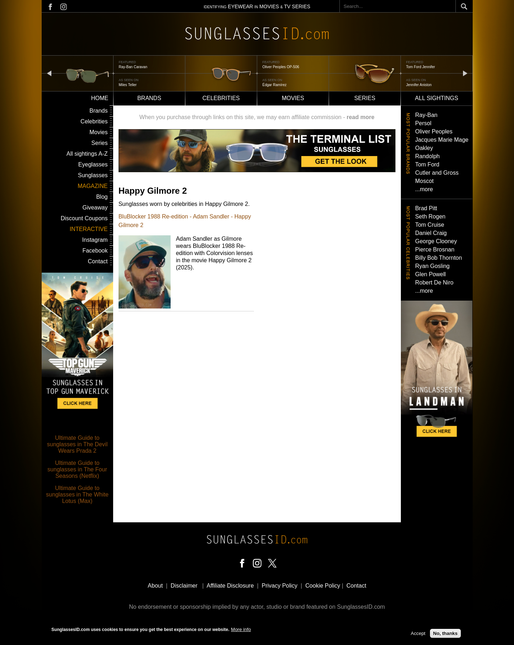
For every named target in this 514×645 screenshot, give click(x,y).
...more (424, 189)
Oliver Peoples (434, 131)
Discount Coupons (84, 218)
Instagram (95, 240)
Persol (423, 123)
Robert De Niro (434, 282)
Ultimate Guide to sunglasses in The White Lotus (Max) (77, 494)
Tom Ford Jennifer (420, 67)
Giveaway (94, 207)
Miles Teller (128, 85)
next (465, 73)
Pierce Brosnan (434, 249)
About (155, 586)
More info (241, 630)
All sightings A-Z (87, 154)
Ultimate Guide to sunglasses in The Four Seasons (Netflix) (77, 469)
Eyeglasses (93, 164)
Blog (102, 197)
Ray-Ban (426, 115)
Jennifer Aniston (419, 85)
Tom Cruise (429, 225)
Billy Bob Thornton (438, 258)
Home (99, 98)
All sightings (436, 98)
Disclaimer (184, 586)
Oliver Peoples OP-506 (281, 67)
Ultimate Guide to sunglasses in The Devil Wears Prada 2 (77, 444)
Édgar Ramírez (275, 85)
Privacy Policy (280, 586)
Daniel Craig (431, 233)
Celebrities (221, 98)
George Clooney (436, 241)
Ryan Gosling (432, 266)
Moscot (424, 181)
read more (360, 117)
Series (364, 98)
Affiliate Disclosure (230, 586)
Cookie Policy (322, 586)
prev (49, 73)
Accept (418, 634)
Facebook (94, 251)
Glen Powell (430, 274)
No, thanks (445, 634)
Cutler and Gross (437, 173)
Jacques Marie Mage (442, 140)
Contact (98, 261)
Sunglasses (93, 175)
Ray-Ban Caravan (133, 67)
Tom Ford (427, 164)
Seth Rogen (430, 216)
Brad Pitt (426, 208)
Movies (293, 98)
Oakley (424, 148)
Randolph (427, 156)
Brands (149, 98)
